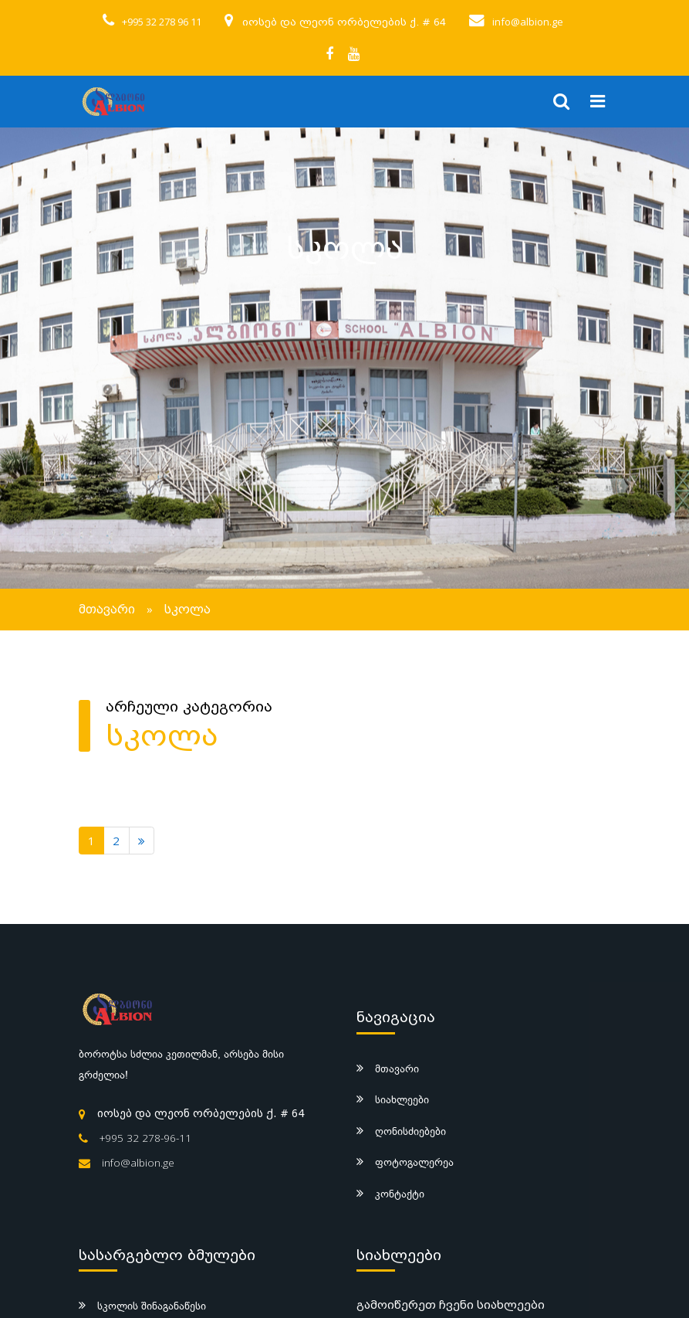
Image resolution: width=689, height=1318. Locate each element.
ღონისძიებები (410, 1131)
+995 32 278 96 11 (161, 22)
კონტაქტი (399, 1193)
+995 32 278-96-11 (145, 1138)
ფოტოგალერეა (414, 1162)
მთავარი (107, 610)
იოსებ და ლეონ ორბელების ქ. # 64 (344, 22)
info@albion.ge (527, 22)
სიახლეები (402, 1099)
